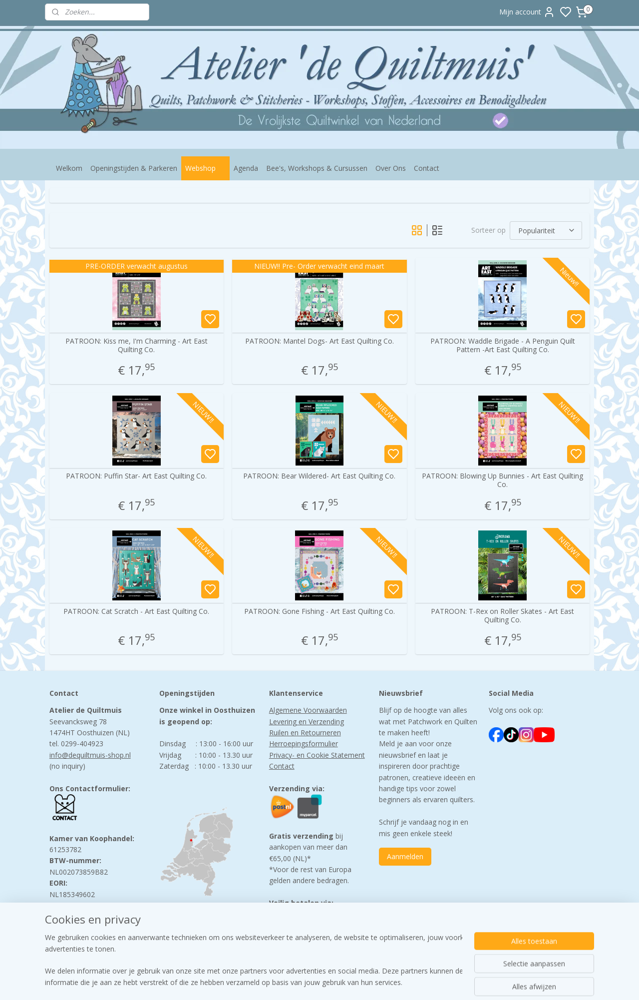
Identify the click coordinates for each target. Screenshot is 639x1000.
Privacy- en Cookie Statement (317, 755)
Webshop (205, 168)
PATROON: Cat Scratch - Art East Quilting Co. (136, 611)
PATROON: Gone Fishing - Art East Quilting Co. (319, 611)
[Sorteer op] (546, 230)
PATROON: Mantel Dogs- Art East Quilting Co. (319, 341)
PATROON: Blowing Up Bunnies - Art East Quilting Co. (502, 480)
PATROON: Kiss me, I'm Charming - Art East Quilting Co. (136, 345)
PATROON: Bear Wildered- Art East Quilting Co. (319, 476)
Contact (426, 168)
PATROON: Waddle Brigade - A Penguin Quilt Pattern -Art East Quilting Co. (502, 345)
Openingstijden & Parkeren (133, 168)
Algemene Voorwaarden (308, 710)
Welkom (69, 168)
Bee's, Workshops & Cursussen (316, 168)
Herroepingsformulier (303, 743)
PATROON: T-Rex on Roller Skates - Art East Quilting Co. (502, 615)
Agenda (246, 168)
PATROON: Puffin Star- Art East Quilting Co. (136, 476)
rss (382, 982)
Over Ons (390, 168)
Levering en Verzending (306, 721)
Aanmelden (405, 856)
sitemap (361, 982)
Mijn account (527, 12)
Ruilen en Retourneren (305, 732)
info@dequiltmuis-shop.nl (90, 755)
